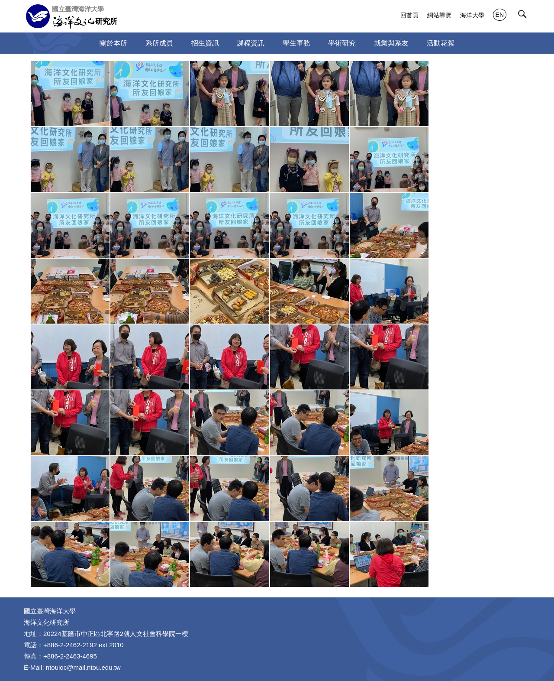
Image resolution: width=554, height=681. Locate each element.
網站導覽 (439, 15)
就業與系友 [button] (391, 43)
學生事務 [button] (296, 43)
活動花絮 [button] (440, 43)
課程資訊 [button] (250, 43)
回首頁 (409, 15)
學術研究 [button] (342, 43)
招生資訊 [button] (205, 43)
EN (500, 14)
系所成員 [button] (159, 43)
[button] (524, 16)
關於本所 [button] (113, 43)
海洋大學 (472, 15)
